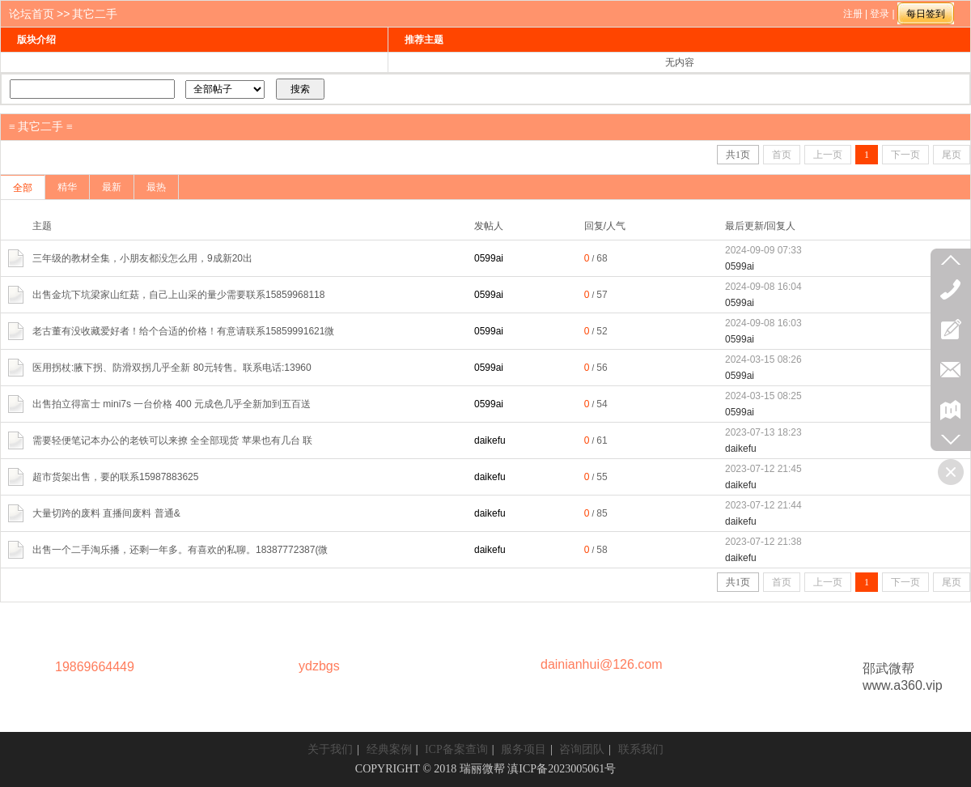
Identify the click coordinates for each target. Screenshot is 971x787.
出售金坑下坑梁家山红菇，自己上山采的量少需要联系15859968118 (178, 294)
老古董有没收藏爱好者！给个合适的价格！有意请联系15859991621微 (183, 331)
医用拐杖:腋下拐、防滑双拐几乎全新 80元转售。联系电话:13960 (172, 367)
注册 (853, 13)
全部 (22, 188)
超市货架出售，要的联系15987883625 (115, 477)
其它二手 (94, 13)
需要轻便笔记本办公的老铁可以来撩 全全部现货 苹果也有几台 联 (172, 440)
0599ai (488, 258)
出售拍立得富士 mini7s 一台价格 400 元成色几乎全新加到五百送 (171, 404)
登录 (879, 13)
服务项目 (523, 749)
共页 (738, 154)
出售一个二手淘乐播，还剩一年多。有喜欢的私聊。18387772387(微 (180, 549)
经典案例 (389, 749)
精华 (67, 187)
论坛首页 (31, 13)
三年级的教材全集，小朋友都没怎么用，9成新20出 (142, 258)
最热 (156, 187)
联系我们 (641, 749)
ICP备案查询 (456, 749)
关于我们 (330, 749)
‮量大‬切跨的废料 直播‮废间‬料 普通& (106, 513)
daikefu (490, 440)
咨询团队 (581, 749)
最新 (111, 187)
